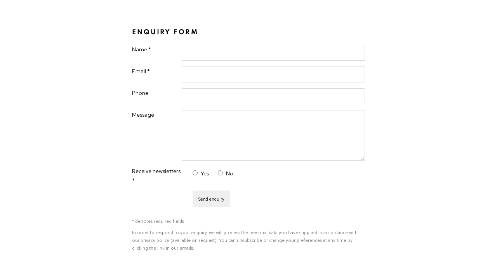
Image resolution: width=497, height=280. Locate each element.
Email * (141, 71)
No (229, 173)
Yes (205, 173)
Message (143, 114)
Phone (140, 92)
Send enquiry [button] (211, 199)
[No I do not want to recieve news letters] (220, 172)
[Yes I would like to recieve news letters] (195, 172)
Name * (141, 49)
